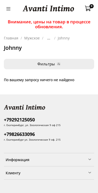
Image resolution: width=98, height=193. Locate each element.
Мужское (32, 38)
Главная (11, 38)
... (48, 38)
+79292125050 (19, 119)
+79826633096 (19, 134)
